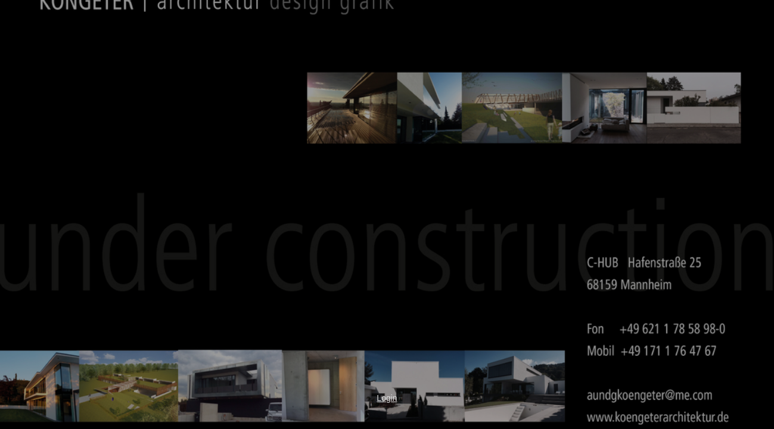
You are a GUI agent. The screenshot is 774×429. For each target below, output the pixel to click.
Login (387, 398)
